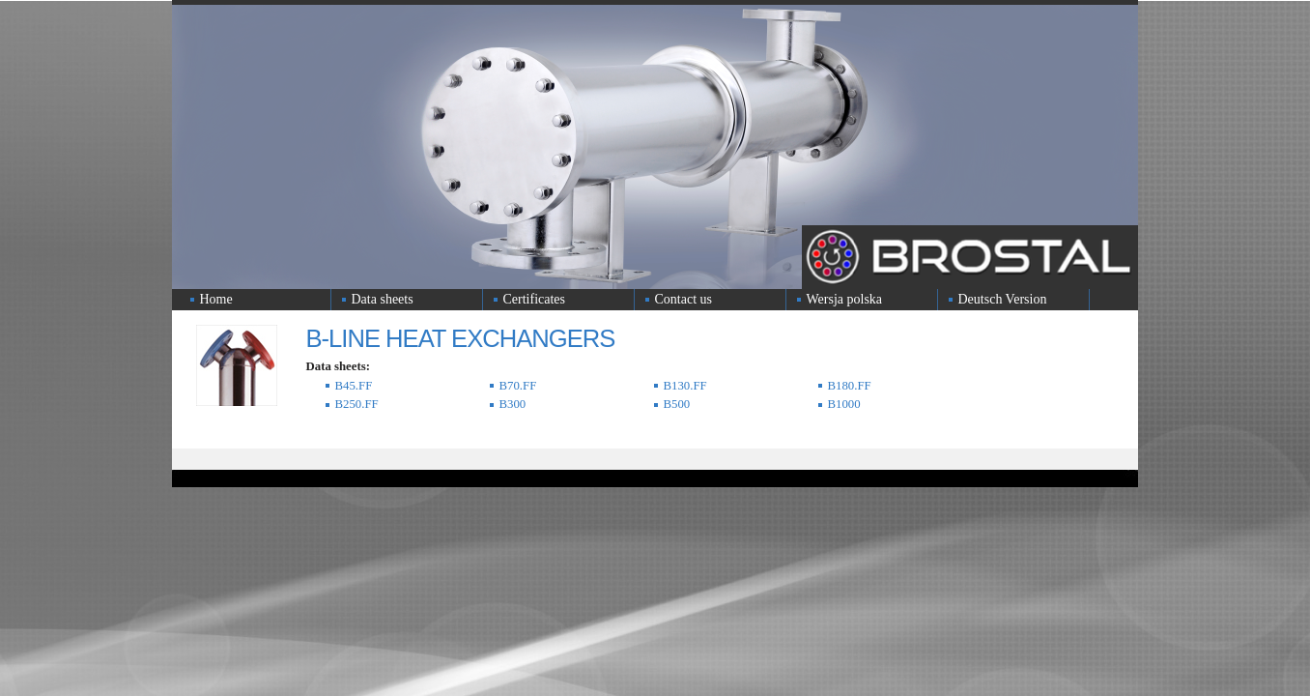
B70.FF (518, 385)
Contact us (684, 299)
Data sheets (382, 299)
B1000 (844, 404)
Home (216, 299)
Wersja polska (845, 299)
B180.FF (849, 385)
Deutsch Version (1002, 299)
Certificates (534, 299)
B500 (677, 404)
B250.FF (357, 404)
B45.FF (354, 385)
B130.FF (685, 385)
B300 (513, 404)
